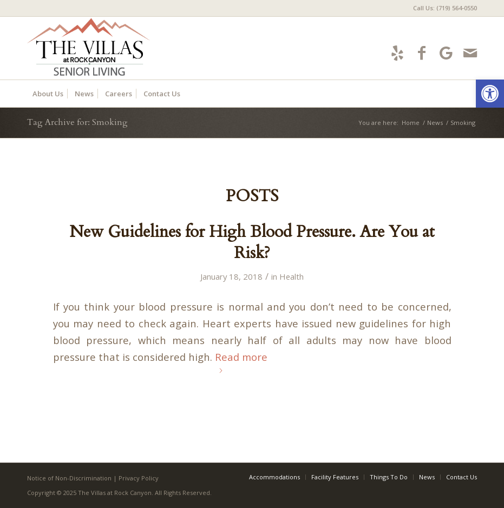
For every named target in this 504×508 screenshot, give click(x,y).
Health (291, 276)
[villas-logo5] (125, 48)
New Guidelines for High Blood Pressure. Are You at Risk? (252, 242)
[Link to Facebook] (421, 52)
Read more (241, 361)
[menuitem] (442, 8)
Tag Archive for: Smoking (77, 122)
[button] (490, 94)
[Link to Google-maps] (446, 52)
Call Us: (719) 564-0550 (445, 8)
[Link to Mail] (470, 52)
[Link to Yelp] (397, 52)
